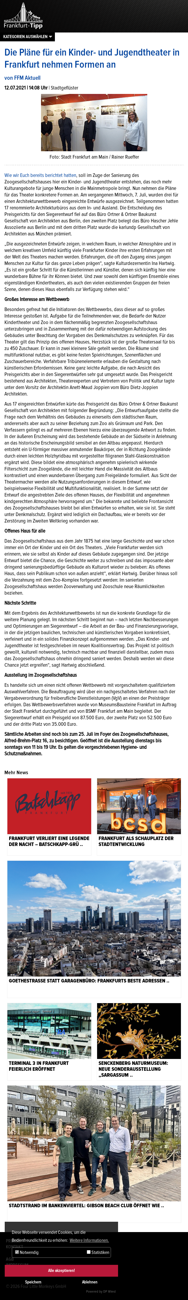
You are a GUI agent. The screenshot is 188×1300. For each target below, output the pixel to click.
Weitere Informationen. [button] (89, 1240)
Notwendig (27, 1252)
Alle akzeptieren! (61, 1270)
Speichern (33, 1282)
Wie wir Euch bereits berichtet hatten (40, 175)
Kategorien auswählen (25, 36)
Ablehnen (89, 1282)
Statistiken (98, 1252)
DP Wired (109, 1291)
